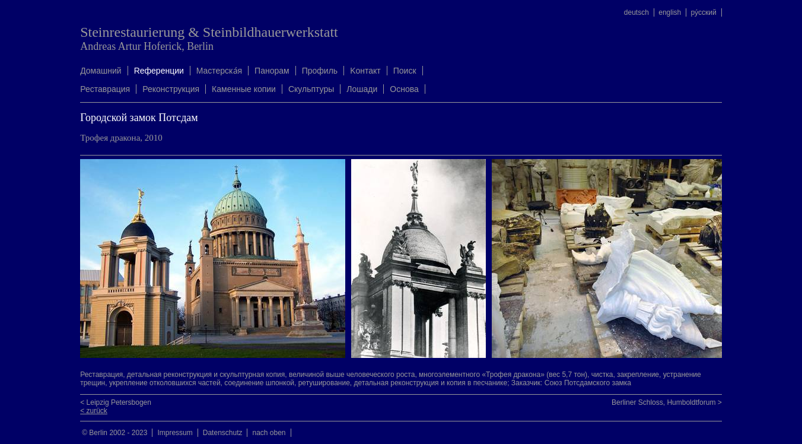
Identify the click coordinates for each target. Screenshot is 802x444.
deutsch (636, 12)
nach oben (268, 433)
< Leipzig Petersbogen (115, 402)
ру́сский (704, 12)
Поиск (404, 70)
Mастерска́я (219, 70)
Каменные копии (244, 89)
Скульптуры (311, 89)
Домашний (100, 70)
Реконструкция (170, 89)
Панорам (271, 70)
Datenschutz (223, 433)
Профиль (320, 70)
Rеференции (159, 70)
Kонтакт (365, 70)
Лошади (361, 89)
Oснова (404, 89)
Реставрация (105, 89)
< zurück (93, 411)
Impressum (174, 433)
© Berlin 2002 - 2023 (114, 433)
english (669, 12)
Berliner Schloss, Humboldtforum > (667, 402)
